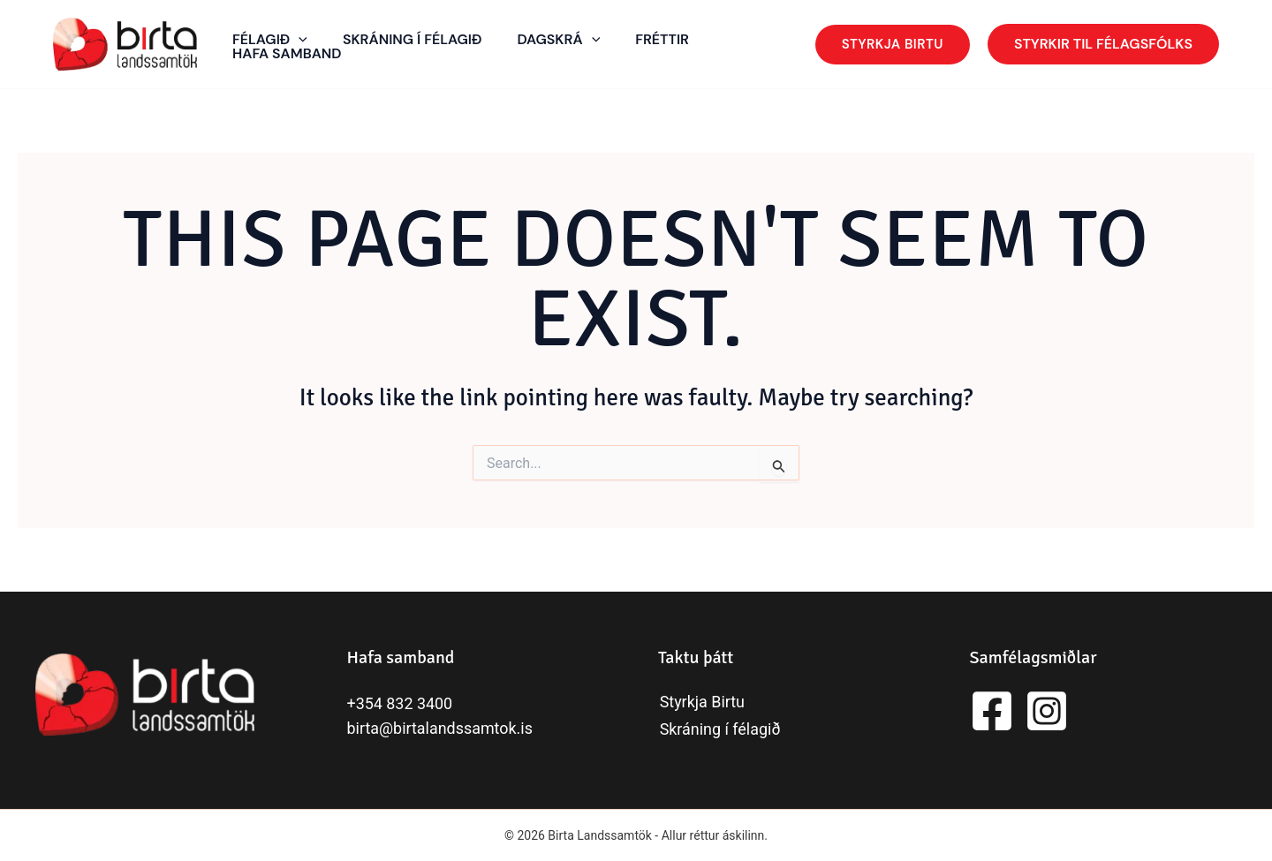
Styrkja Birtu (701, 702)
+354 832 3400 (400, 703)
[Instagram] (1047, 712)
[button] (892, 44)
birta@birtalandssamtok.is (440, 727)
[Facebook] (992, 712)
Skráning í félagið (719, 729)
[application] (298, 40)
